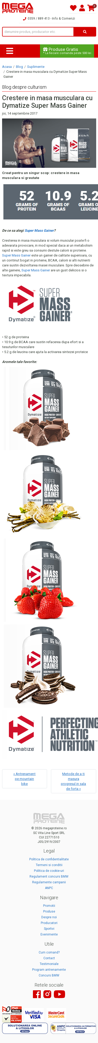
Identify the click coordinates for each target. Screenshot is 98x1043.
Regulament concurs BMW (49, 876)
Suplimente (35, 67)
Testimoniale (49, 964)
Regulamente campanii (49, 882)
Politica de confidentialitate (49, 859)
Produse (49, 911)
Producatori (49, 923)
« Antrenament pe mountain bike (24, 779)
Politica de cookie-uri (49, 871)
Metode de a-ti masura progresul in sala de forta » (73, 781)
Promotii (49, 906)
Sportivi (49, 929)
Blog (19, 67)
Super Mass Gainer (16, 255)
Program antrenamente (49, 970)
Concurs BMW (49, 975)
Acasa (7, 67)
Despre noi (49, 917)
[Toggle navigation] (9, 51)
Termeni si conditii (49, 865)
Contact (49, 958)
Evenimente (49, 934)
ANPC (49, 888)
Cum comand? (49, 952)
